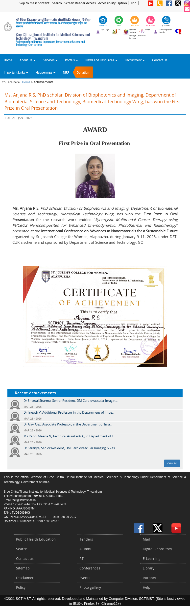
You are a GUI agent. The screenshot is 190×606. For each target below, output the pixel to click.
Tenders (86, 539)
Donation (82, 72)
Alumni (85, 548)
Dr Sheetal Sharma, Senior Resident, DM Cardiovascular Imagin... (71, 400)
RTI (82, 558)
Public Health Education (36, 539)
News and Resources (101, 60)
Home (8, 60)
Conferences (89, 568)
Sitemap (23, 568)
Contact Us (159, 60)
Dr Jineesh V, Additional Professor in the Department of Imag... (69, 412)
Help (146, 587)
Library (148, 568)
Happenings (45, 72)
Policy (20, 587)
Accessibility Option (112, 3)
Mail (146, 539)
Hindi (133, 3)
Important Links (16, 72)
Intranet (149, 577)
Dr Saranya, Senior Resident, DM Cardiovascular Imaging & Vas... (70, 448)
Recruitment (135, 60)
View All (172, 463)
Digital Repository (157, 548)
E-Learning (152, 558)
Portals (71, 60)
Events (84, 577)
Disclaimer (25, 577)
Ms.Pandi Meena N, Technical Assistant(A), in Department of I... (69, 436)
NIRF (66, 72)
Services (50, 60)
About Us (27, 60)
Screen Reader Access (80, 3)
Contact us (25, 558)
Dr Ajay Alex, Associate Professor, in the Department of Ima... (68, 424)
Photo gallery (90, 587)
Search (57, 3)
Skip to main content (34, 3)
